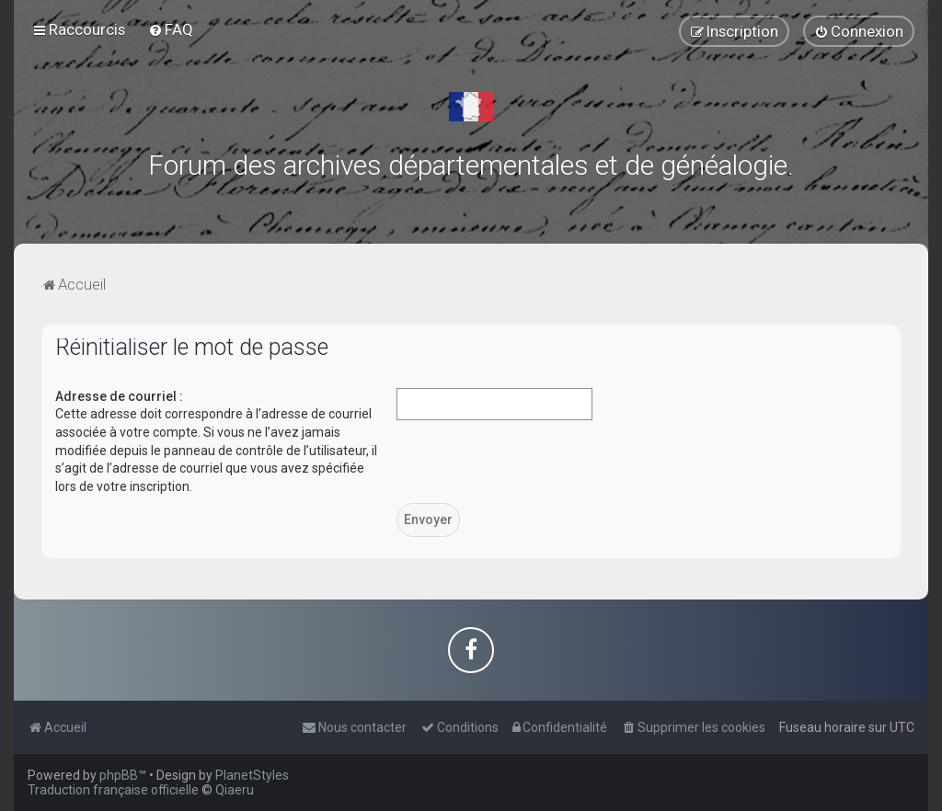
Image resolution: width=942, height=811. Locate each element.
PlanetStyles (252, 775)
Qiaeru (234, 789)
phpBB (118, 775)
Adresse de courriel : (119, 396)
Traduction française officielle (113, 789)
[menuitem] (171, 29)
